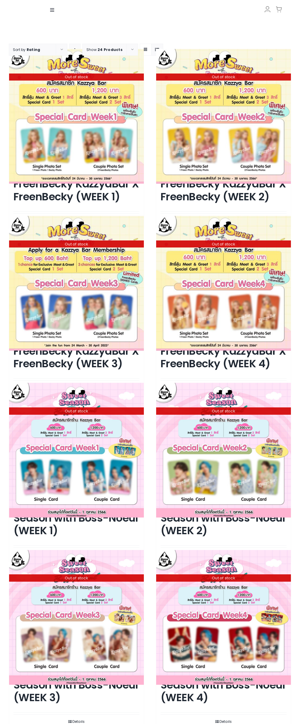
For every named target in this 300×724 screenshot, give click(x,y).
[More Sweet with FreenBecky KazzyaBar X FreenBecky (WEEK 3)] (76, 283)
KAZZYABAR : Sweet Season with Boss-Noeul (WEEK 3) (75, 685)
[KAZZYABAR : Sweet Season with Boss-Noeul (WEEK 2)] (223, 450)
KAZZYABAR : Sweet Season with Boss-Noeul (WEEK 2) (223, 518)
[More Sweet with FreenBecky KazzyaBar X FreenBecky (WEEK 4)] (223, 283)
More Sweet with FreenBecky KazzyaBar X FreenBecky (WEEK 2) (223, 184)
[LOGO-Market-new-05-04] (150, 5)
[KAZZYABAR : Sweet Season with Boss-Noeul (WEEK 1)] (76, 450)
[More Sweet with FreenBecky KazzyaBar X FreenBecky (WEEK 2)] (223, 116)
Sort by (26, 49)
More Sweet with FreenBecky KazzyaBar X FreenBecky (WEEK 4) (223, 351)
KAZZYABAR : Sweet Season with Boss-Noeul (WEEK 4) (223, 685)
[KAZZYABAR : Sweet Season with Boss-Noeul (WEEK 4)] (223, 617)
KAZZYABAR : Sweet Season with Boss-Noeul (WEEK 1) (75, 518)
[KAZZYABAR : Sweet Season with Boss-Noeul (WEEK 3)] (76, 617)
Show (104, 49)
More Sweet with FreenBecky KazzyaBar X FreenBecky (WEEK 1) (76, 184)
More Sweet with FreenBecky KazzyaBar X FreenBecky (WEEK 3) (76, 351)
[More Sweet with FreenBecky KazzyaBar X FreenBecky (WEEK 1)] (76, 116)
